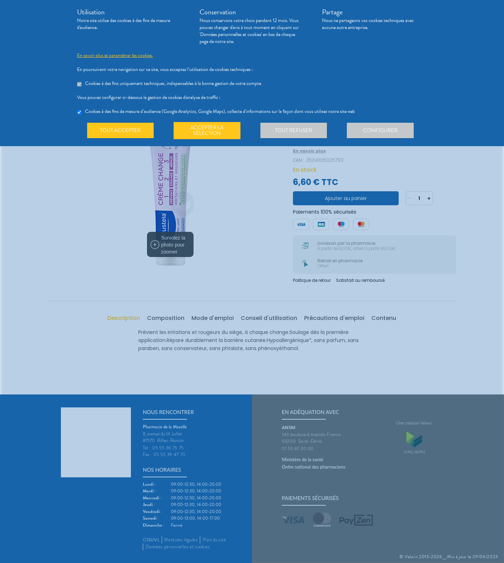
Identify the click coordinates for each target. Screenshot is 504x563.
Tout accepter (120, 131)
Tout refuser (296, 131)
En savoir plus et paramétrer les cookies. (115, 55)
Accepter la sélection (208, 130)
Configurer (383, 131)
